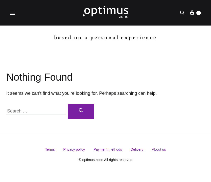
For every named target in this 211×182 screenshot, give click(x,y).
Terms (50, 149)
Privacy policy (74, 149)
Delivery (137, 149)
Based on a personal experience (105, 37)
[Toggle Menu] (12, 13)
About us (159, 149)
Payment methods (107, 149)
